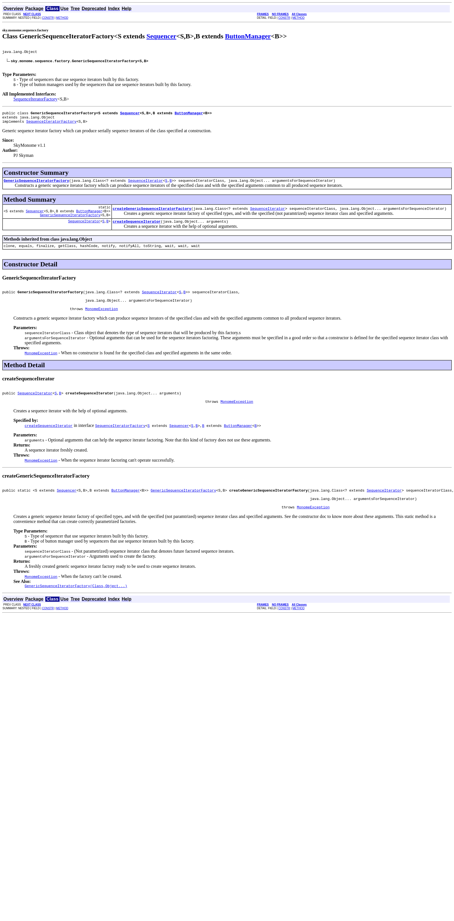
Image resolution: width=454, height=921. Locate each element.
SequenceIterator (145, 187)
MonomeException (101, 324)
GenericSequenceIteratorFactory (36, 187)
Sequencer (162, 36)
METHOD (62, 17)
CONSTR (48, 17)
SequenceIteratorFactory (35, 102)
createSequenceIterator (137, 231)
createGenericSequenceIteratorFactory (152, 216)
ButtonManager (248, 36)
